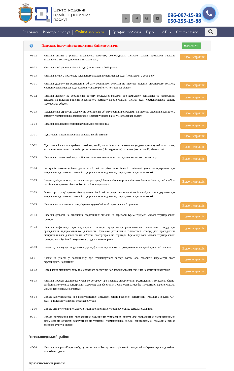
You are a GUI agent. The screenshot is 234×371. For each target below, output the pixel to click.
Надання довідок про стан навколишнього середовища (76, 123)
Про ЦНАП (158, 32)
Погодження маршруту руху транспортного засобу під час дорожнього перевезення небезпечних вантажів (107, 269)
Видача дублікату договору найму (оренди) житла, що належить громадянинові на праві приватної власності (108, 247)
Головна (30, 32)
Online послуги (91, 32)
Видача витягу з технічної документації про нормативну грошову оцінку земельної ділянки (98, 308)
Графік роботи (127, 32)
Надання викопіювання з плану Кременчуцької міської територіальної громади (91, 204)
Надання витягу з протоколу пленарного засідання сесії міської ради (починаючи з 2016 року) (100, 75)
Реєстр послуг (56, 32)
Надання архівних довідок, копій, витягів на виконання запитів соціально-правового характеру (100, 157)
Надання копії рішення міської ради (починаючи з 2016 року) (80, 67)
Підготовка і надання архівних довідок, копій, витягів (76, 134)
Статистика (187, 32)
